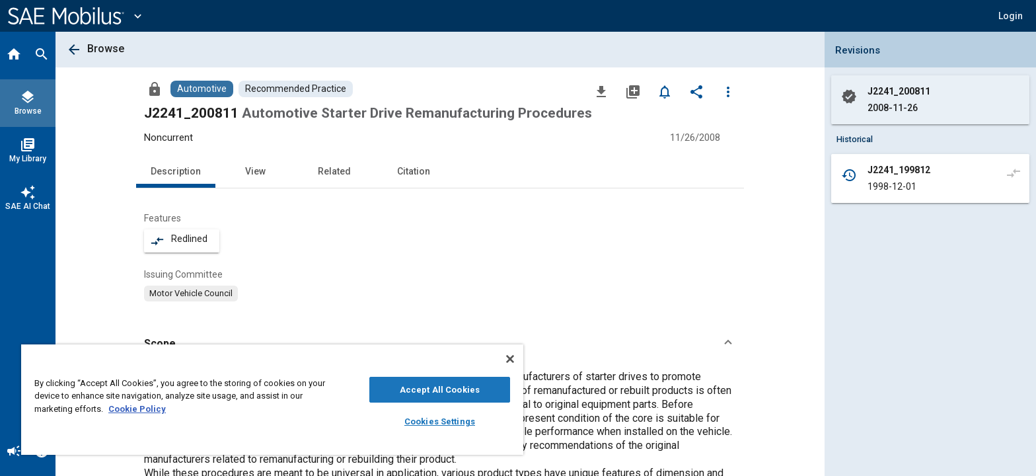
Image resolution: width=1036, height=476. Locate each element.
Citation (413, 171)
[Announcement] (14, 452)
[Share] (696, 91)
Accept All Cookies (440, 390)
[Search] (42, 55)
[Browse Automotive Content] (201, 89)
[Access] (154, 88)
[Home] (14, 55)
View (255, 171)
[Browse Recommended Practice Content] (296, 89)
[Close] (510, 359)
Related (334, 171)
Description (176, 171)
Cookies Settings (439, 421)
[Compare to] (1013, 172)
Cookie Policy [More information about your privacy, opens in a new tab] (137, 409)
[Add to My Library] (633, 91)
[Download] (601, 91)
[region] (272, 399)
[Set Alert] (664, 91)
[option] (191, 293)
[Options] (728, 91)
